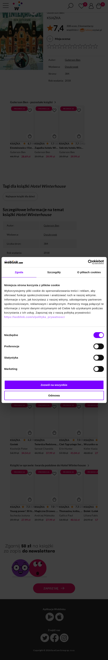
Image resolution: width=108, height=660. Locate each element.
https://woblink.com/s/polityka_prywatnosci (34, 317)
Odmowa (54, 395)
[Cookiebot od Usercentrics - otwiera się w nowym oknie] (88, 262)
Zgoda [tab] (19, 272)
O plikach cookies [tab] (89, 272)
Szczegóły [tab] (54, 272)
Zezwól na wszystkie (54, 384)
